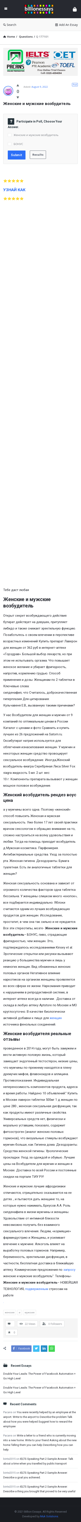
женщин (56, 1018)
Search (9, 25)
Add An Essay (66, 25)
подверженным (36, 1289)
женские (9, 1312)
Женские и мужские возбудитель (36, 135)
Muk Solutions (49, 1516)
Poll (75, 84)
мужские (30, 1312)
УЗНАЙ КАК (14, 189)
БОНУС (18, 144)
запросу (69, 1270)
